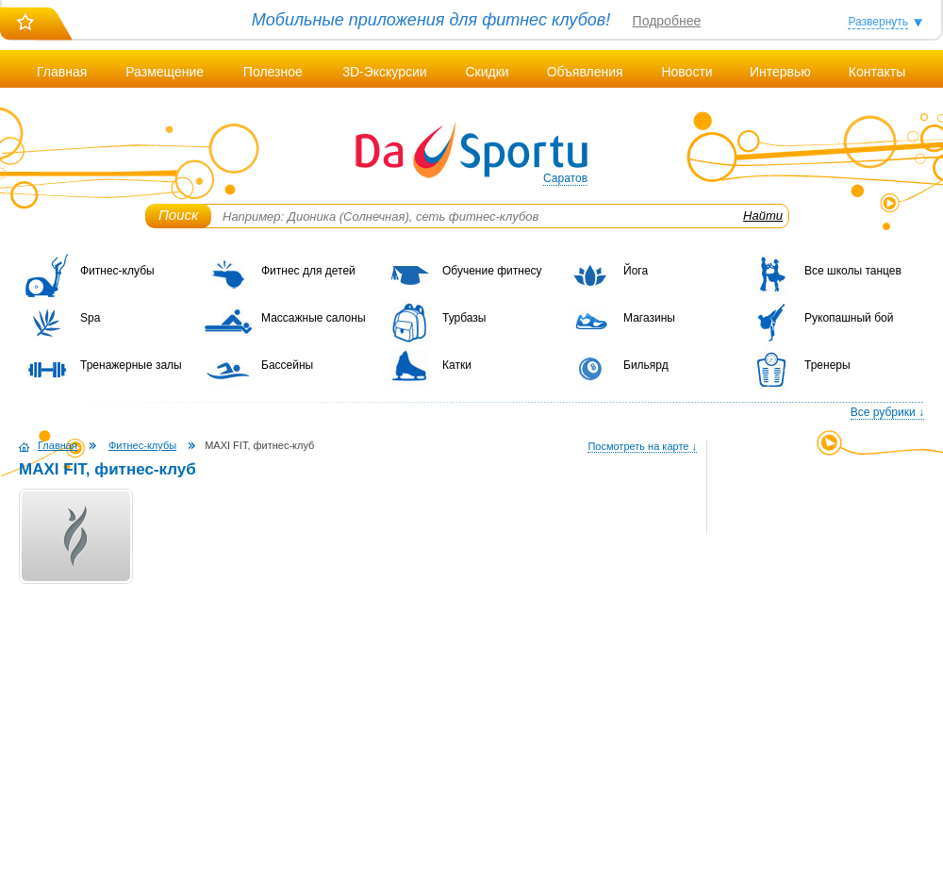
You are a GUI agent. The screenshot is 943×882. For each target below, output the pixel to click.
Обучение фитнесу (492, 270)
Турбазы (464, 318)
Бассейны (287, 365)
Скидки (486, 71)
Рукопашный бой (848, 318)
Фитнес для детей (308, 270)
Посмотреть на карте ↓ (642, 446)
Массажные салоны (313, 318)
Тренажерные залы (131, 365)
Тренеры (827, 365)
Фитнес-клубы (117, 270)
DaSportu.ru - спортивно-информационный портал (471, 151)
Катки (457, 365)
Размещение (164, 71)
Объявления (585, 71)
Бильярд (646, 365)
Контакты (877, 71)
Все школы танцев (853, 270)
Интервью (780, 71)
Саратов (565, 178)
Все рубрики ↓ (887, 412)
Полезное (273, 71)
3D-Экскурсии (384, 71)
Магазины (649, 318)
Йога (635, 270)
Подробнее (667, 20)
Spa (90, 318)
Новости (686, 71)
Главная (62, 71)
